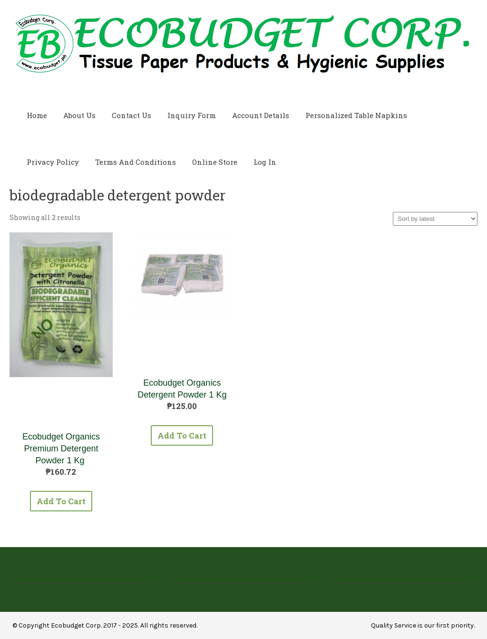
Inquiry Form (191, 115)
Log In (264, 162)
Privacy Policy (53, 162)
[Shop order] (435, 219)
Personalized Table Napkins (356, 115)
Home (37, 115)
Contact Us (131, 115)
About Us (79, 115)
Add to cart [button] (61, 501)
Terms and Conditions (135, 162)
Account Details (260, 115)
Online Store (214, 162)
